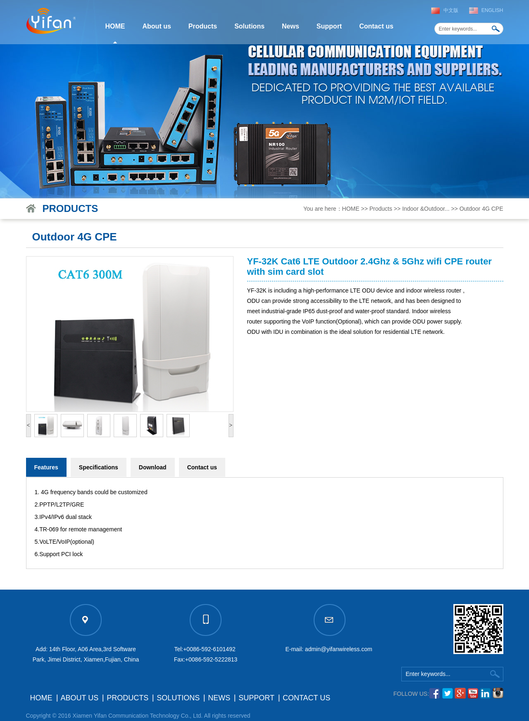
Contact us (376, 26)
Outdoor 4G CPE (481, 208)
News (290, 26)
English (492, 10)
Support (329, 26)
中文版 (450, 10)
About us (157, 26)
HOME (115, 26)
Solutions (249, 26)
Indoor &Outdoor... (425, 208)
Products (202, 26)
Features (46, 467)
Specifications (98, 467)
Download (153, 467)
